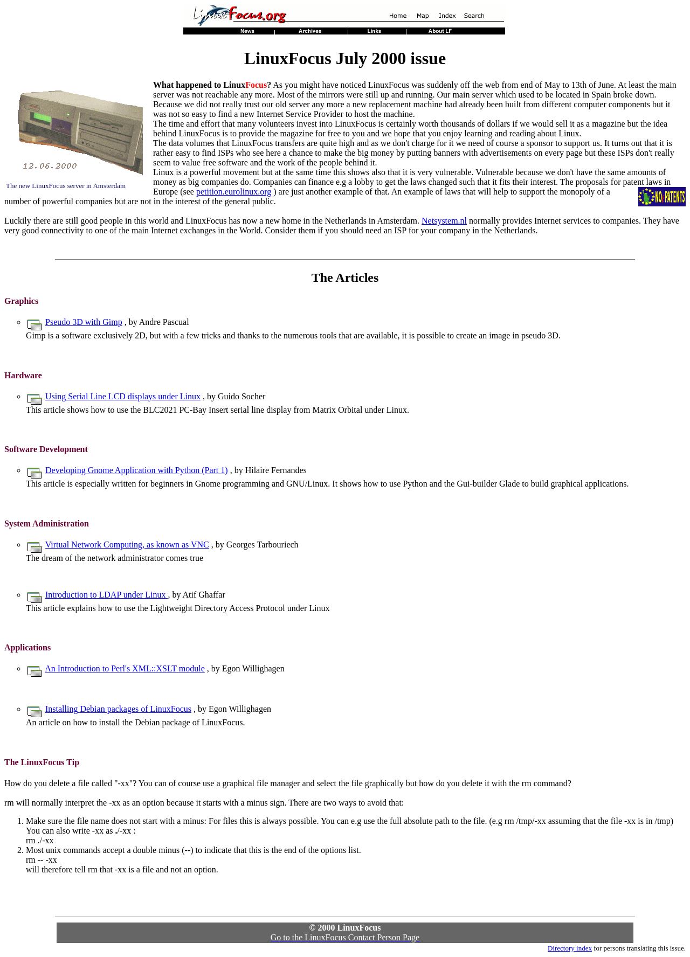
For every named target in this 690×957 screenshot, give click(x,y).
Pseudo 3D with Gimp (83, 322)
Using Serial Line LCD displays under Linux (123, 396)
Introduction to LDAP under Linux (106, 594)
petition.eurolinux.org (233, 191)
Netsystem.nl (444, 220)
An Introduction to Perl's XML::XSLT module (125, 668)
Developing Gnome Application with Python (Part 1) (136, 470)
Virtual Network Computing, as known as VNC (127, 544)
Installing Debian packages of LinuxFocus (118, 708)
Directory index (570, 948)
